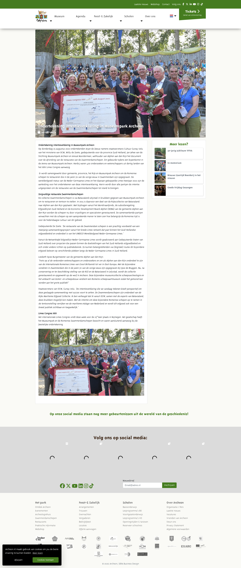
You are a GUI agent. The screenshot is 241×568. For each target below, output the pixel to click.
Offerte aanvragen (87, 529)
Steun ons (171, 522)
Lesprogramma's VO (132, 518)
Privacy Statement (175, 525)
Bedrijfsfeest (85, 522)
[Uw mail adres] (142, 485)
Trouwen (83, 510)
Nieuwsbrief (128, 480)
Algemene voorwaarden (178, 529)
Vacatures (171, 514)
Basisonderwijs (130, 507)
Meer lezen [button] (38, 553)
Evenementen (41, 510)
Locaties (83, 525)
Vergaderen (84, 518)
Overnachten (85, 514)
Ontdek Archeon (43, 507)
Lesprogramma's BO (132, 510)
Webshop (155, 4)
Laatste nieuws (141, 4)
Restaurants (40, 522)
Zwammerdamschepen (46, 518)
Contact (166, 4)
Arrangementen (86, 507)
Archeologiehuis (43, 514)
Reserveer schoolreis (132, 525)
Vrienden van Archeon (177, 518)
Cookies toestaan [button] (46, 560)
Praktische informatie (45, 525)
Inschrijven (169, 485)
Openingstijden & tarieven (135, 522)
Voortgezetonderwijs (133, 514)
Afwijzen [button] (18, 560)
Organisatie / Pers (175, 507)
